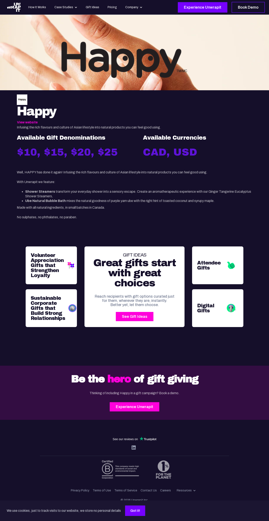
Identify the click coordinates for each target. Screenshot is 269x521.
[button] (186, 490)
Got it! (135, 510)
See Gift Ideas (134, 316)
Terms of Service (125, 490)
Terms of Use (102, 490)
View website (27, 122)
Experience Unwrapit (202, 7)
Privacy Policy (80, 490)
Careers (165, 490)
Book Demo (248, 7)
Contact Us (149, 490)
